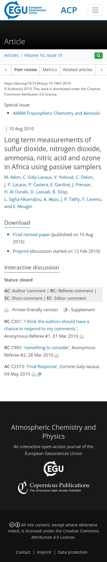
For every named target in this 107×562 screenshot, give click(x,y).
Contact (23, 552)
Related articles (78, 69)
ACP (69, 10)
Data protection (73, 552)
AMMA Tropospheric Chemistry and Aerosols (56, 113)
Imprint (44, 552)
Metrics (50, 69)
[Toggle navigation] (95, 10)
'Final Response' (41, 366)
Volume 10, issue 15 (43, 55)
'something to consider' (46, 347)
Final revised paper (31, 234)
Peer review (25, 69)
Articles (11, 55)
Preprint (21, 251)
